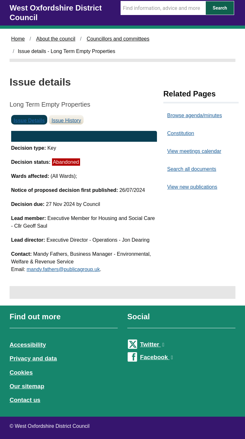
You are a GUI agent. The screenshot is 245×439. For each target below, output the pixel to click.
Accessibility (28, 344)
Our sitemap (27, 386)
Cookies (21, 372)
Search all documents (191, 169)
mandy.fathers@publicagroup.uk (63, 269)
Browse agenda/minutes (194, 115)
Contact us (25, 400)
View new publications (192, 187)
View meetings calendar (194, 151)
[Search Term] (163, 8)
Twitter (152, 344)
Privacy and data (33, 358)
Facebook (156, 357)
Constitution (180, 133)
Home (18, 39)
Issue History (66, 120)
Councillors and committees (118, 39)
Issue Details (29, 120)
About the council (55, 39)
